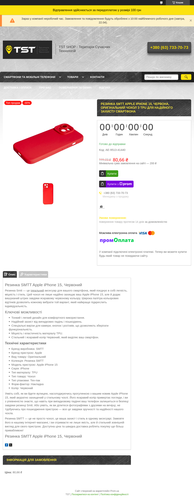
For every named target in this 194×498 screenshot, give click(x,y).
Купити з (119, 184)
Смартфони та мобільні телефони (29, 77)
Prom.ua (114, 491)
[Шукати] (186, 77)
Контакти (97, 77)
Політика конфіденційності (114, 494)
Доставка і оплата (18, 87)
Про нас (45, 87)
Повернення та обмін (75, 87)
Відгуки (104, 87)
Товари (72, 77)
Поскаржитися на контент (85, 494)
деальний (37, 290)
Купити (112, 173)
